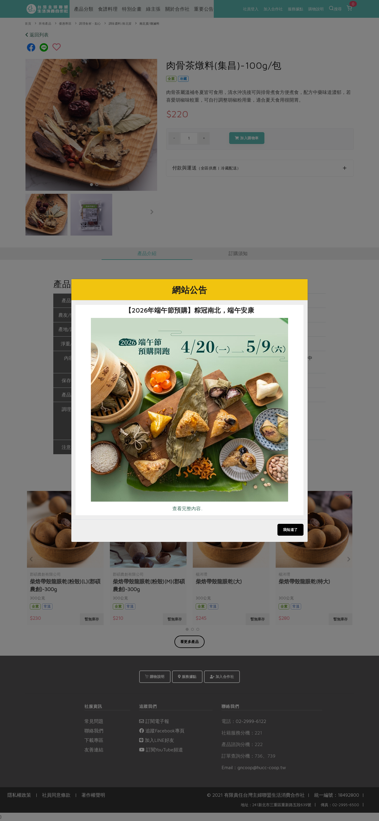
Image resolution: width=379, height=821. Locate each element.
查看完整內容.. (187, 508)
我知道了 (290, 529)
